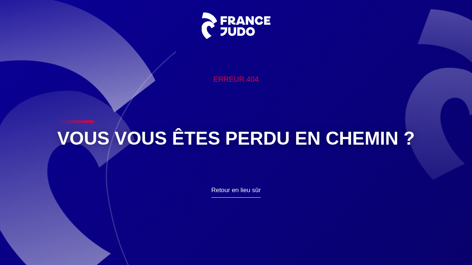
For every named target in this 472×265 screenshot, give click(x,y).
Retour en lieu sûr (236, 190)
